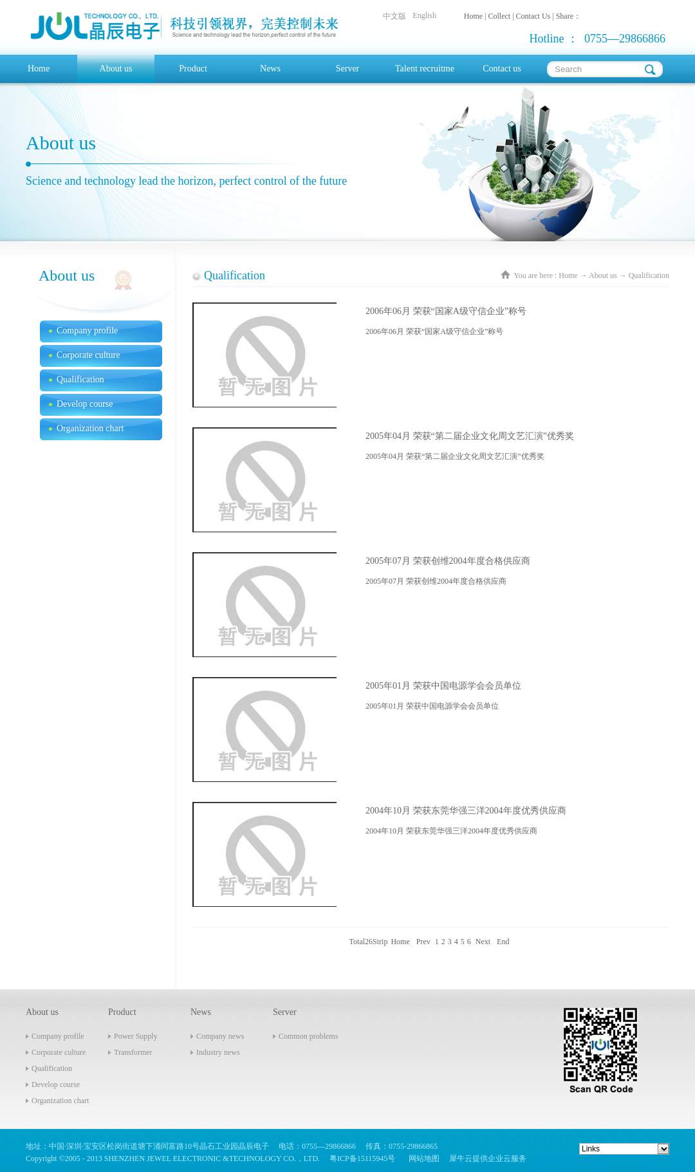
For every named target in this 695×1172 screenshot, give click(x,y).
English (424, 15)
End (503, 941)
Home (39, 68)
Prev (423, 941)
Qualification (649, 275)
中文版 (394, 16)
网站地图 (422, 1158)
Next (483, 941)
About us (603, 275)
